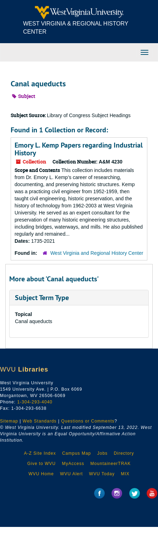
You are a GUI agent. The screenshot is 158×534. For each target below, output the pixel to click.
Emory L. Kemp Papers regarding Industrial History (79, 148)
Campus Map (76, 453)
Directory (124, 453)
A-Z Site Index (40, 453)
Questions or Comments (87, 421)
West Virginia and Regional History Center (96, 253)
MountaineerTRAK (111, 463)
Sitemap (9, 421)
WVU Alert (71, 473)
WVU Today (102, 473)
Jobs (102, 453)
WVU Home (41, 473)
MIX (125, 473)
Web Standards (40, 421)
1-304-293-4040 (34, 402)
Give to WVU (41, 463)
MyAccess (73, 463)
